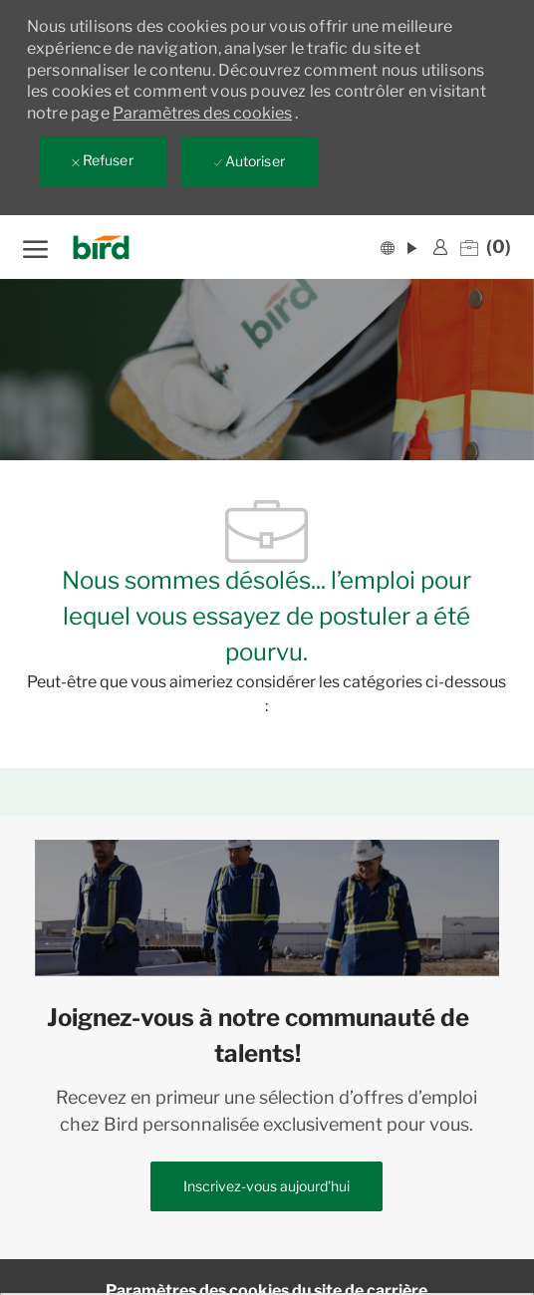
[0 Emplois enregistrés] (485, 247)
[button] (398, 246)
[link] (440, 247)
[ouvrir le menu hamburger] (35, 246)
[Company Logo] (107, 247)
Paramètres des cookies (202, 113)
